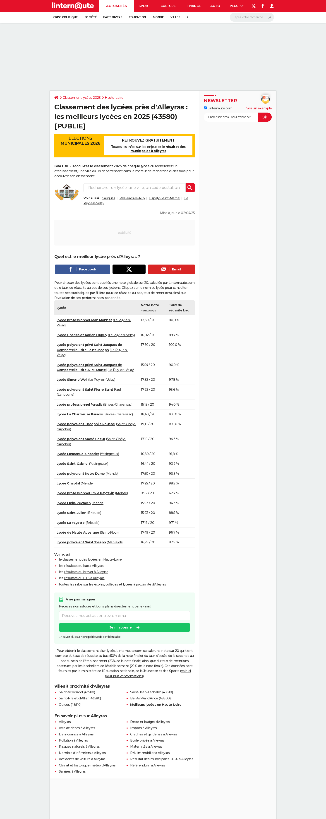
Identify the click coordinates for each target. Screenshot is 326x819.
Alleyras (65, 722)
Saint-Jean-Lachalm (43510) (151, 692)
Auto (215, 6)
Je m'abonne (121, 628)
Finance (194, 6)
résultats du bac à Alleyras (84, 566)
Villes (175, 17)
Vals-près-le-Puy (132, 198)
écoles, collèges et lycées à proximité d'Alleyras (130, 584)
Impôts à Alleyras (143, 728)
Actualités (116, 6)
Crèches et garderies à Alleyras (153, 734)
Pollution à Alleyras (73, 740)
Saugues (108, 198)
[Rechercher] (252, 17)
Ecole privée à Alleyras (147, 740)
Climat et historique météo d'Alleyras (87, 765)
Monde (158, 17)
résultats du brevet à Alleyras (86, 572)
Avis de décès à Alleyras (77, 728)
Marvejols (115, 542)
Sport (144, 6)
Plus (237, 6)
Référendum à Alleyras (147, 765)
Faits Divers (112, 17)
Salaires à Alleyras (72, 771)
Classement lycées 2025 (82, 98)
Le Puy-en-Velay (121, 335)
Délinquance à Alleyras (76, 734)
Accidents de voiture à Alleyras (82, 759)
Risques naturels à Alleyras (79, 746)
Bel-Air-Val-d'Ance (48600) (150, 698)
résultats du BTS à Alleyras (84, 578)
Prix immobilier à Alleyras (150, 753)
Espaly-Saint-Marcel (164, 198)
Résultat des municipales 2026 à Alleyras (161, 759)
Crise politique (65, 17)
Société (90, 17)
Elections (80, 141)
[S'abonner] (238, 117)
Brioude (94, 513)
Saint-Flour (109, 532)
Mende (112, 474)
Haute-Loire (114, 98)
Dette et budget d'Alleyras (150, 722)
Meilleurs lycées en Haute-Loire (156, 705)
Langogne (65, 395)
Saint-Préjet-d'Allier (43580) (80, 698)
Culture (168, 6)
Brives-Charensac (118, 404)
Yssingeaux (109, 454)
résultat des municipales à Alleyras (158, 149)
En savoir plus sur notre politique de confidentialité (89, 637)
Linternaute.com (218, 108)
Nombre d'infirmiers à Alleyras (82, 753)
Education (137, 17)
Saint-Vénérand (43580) (77, 692)
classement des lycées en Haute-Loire (92, 559)
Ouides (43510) (70, 705)
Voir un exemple (259, 108)
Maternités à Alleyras (146, 746)
